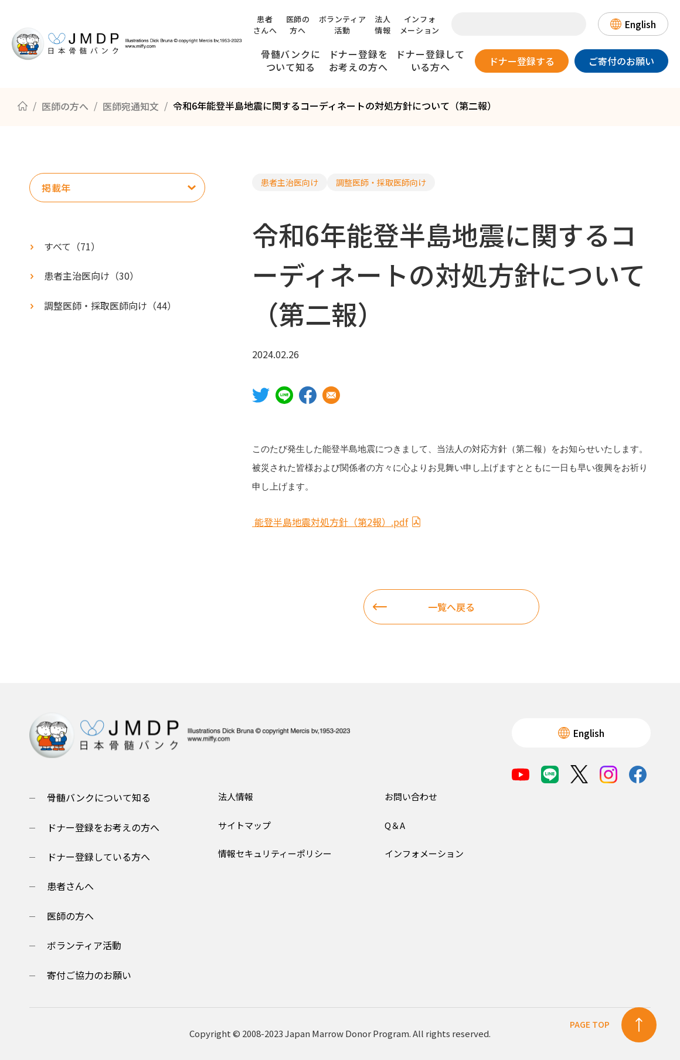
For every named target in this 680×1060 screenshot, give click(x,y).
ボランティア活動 (342, 24)
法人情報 (382, 24)
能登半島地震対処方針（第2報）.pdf (336, 522)
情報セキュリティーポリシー (275, 853)
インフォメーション (420, 24)
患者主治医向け (289, 182)
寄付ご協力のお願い (89, 975)
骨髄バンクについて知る (291, 60)
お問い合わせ (411, 796)
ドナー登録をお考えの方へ (358, 60)
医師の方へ (298, 24)
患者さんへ (265, 24)
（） (91, 276)
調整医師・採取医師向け (381, 182)
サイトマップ (244, 825)
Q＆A (395, 825)
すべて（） (72, 246)
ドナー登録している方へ (430, 60)
